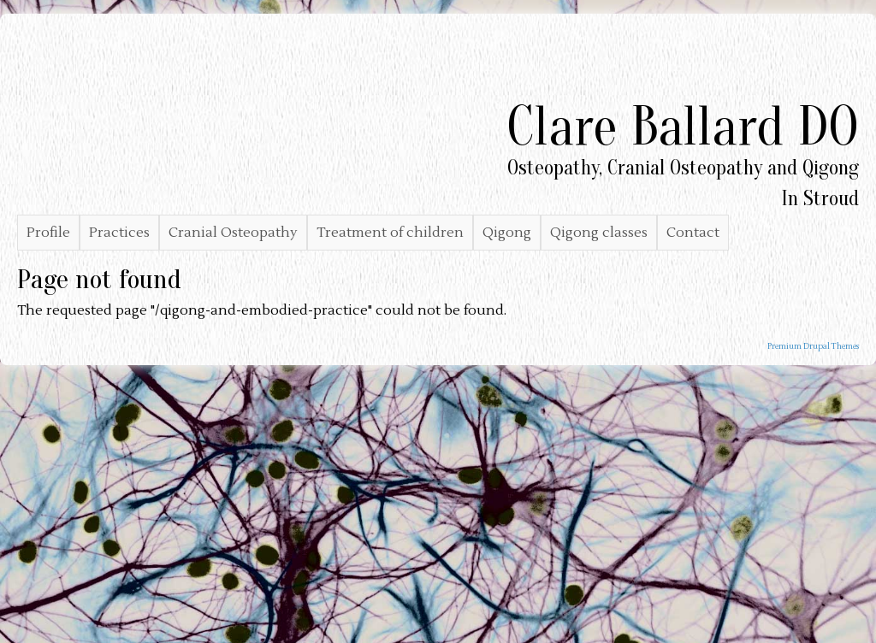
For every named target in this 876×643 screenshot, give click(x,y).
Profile (48, 232)
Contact (692, 232)
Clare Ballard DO (682, 127)
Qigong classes (599, 232)
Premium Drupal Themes (813, 346)
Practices (119, 232)
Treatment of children (390, 232)
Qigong (506, 232)
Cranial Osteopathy (233, 232)
